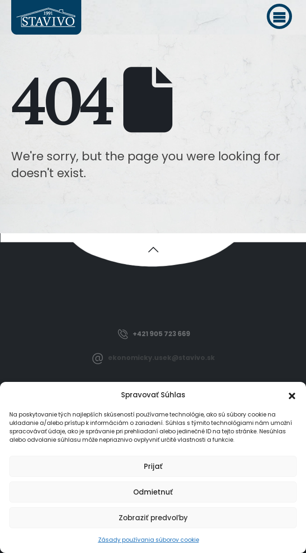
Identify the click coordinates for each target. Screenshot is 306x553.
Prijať (153, 466)
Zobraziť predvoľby (153, 518)
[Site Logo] (46, 17)
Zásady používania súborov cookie (148, 540)
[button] (279, 16)
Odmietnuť (153, 492)
